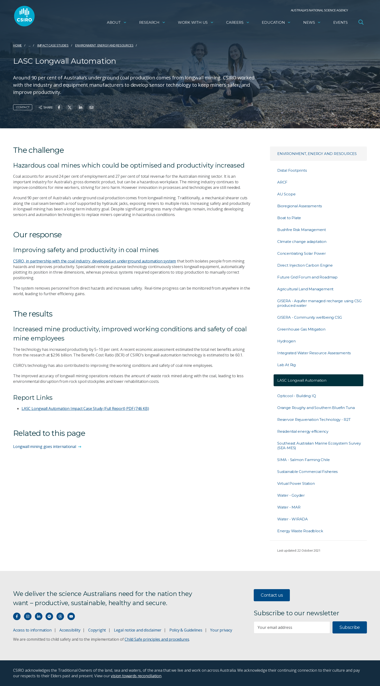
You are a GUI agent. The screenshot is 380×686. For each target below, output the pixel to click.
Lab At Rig (286, 364)
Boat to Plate (289, 218)
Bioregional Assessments (299, 206)
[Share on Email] (91, 107)
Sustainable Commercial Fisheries (307, 471)
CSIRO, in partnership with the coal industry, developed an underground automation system (94, 261)
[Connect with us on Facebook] (17, 616)
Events (340, 23)
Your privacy (221, 630)
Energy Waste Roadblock (300, 531)
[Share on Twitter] (69, 107)
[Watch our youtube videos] (71, 616)
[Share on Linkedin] (80, 107)
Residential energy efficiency (302, 431)
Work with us (196, 23)
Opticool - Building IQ (296, 395)
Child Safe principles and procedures (157, 639)
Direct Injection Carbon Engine (305, 265)
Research (152, 23)
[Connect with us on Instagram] (28, 616)
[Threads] (60, 616)
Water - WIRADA (292, 519)
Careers (238, 23)
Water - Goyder (291, 495)
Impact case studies (53, 45)
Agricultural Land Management (305, 289)
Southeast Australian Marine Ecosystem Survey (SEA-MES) (319, 445)
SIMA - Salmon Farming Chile (303, 459)
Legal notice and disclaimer (137, 630)
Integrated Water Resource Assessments (314, 353)
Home (17, 45)
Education (276, 23)
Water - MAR (289, 507)
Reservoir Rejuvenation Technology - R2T (314, 419)
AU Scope (286, 194)
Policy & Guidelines (185, 630)
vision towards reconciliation (136, 675)
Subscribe (350, 627)
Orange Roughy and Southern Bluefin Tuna (316, 407)
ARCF (282, 182)
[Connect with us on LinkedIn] (38, 616)
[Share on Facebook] (59, 107)
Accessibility (69, 630)
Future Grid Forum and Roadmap (307, 277)
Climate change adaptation (301, 241)
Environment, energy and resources (104, 45)
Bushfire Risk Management (301, 229)
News (312, 23)
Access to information (32, 630)
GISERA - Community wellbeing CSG (309, 317)
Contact (23, 107)
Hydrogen (286, 341)
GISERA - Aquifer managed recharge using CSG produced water (319, 303)
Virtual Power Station (296, 483)
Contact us (272, 595)
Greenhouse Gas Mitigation (301, 329)
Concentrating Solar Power (301, 253)
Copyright (97, 630)
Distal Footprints (292, 170)
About (117, 23)
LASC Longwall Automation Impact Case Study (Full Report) (85, 408)
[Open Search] (361, 23)
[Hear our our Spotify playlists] (49, 616)
